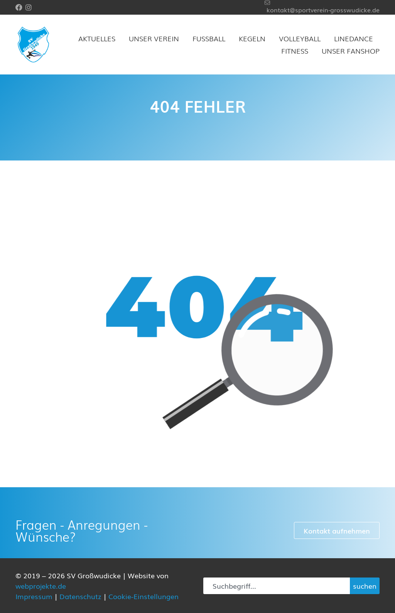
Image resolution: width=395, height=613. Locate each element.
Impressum (33, 596)
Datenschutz (80, 596)
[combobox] (276, 586)
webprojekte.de (40, 586)
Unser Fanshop (351, 51)
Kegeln (252, 38)
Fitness (294, 51)
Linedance (353, 38)
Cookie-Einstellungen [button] (143, 596)
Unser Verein (154, 38)
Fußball (208, 38)
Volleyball (300, 38)
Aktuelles (96, 38)
